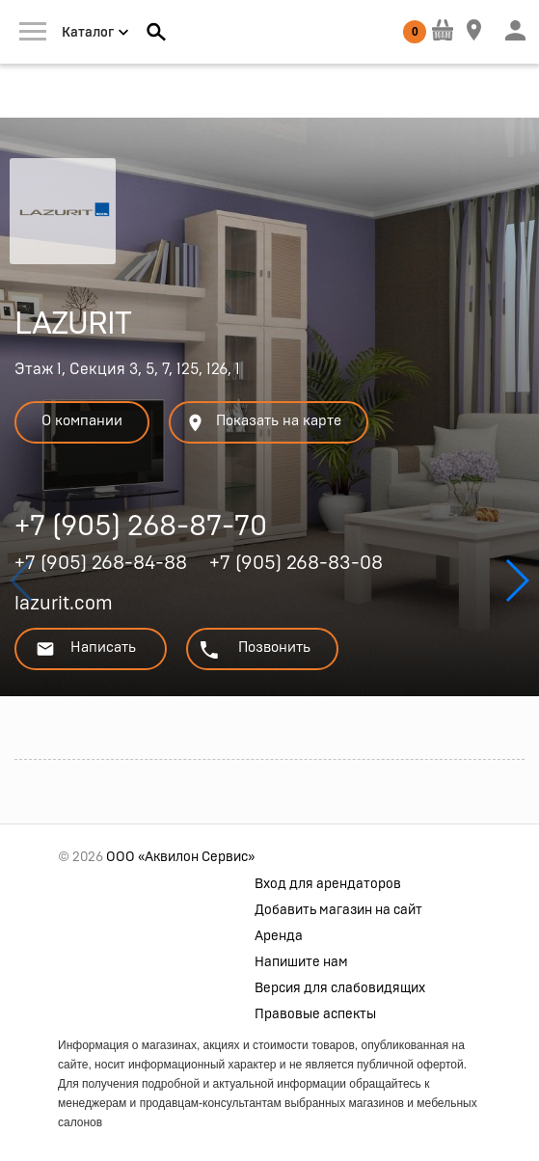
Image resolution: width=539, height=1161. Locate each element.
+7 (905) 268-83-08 (296, 563)
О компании (81, 421)
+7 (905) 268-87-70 (140, 529)
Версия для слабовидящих (340, 988)
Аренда (279, 936)
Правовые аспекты (315, 1014)
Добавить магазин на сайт (338, 910)
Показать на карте (263, 423)
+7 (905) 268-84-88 (100, 563)
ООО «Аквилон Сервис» (180, 857)
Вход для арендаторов (328, 884)
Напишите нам (301, 962)
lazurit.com (63, 603)
